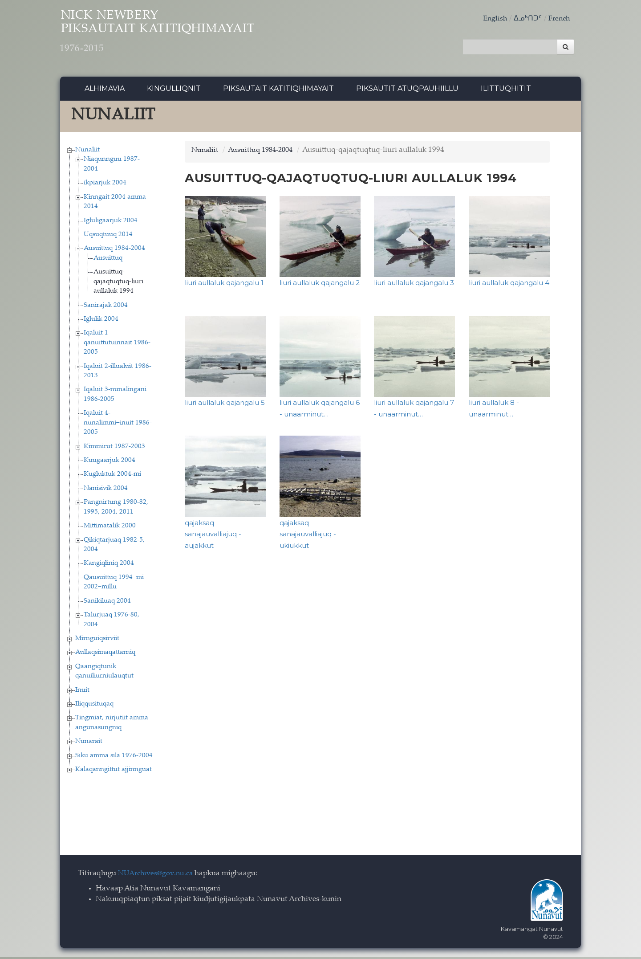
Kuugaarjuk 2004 (109, 462)
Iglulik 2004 (101, 321)
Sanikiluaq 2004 (107, 603)
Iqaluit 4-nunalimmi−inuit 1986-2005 (118, 425)
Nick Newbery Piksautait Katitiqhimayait (180, 35)
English (492, 19)
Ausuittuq (107, 260)
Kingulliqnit (174, 91)
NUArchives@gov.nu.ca (158, 876)
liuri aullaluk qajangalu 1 (224, 285)
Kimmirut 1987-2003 (114, 448)
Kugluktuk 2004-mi (112, 476)
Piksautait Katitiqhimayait (278, 91)
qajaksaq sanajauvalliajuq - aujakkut (213, 536)
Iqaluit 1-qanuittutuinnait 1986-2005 (117, 345)
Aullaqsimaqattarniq (105, 655)
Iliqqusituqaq (94, 706)
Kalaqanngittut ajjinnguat (113, 772)
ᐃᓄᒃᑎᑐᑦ (525, 19)
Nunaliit (87, 152)
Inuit (82, 692)
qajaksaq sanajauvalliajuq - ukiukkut (308, 536)
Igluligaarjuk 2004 (111, 223)
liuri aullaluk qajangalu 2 (320, 285)
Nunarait (88, 744)
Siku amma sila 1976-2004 (114, 758)
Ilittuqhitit (506, 91)
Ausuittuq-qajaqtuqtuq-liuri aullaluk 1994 (118, 284)
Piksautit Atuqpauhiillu (407, 91)
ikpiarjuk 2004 (105, 185)
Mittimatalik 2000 (110, 528)
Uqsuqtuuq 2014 (108, 236)
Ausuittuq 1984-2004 (114, 251)
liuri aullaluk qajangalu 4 (509, 285)
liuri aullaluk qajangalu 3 (414, 285)
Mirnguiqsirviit (97, 640)
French (558, 19)
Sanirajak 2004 (106, 307)
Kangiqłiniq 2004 (109, 566)
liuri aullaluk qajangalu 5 (225, 405)
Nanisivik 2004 (106, 490)
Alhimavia (105, 91)
